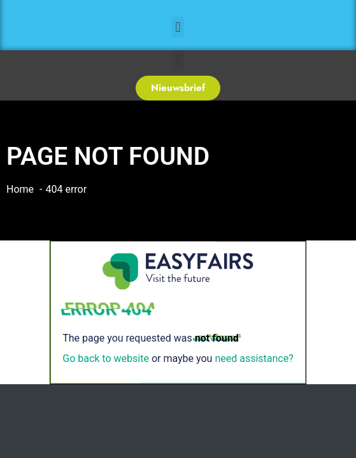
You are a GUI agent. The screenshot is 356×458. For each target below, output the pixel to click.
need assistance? (254, 358)
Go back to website (105, 358)
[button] (178, 27)
